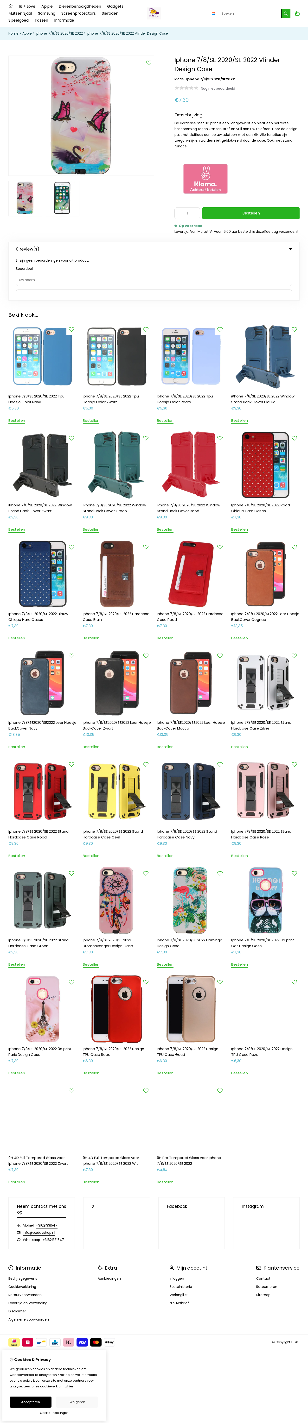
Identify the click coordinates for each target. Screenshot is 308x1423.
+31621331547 (47, 1181)
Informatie (64, 20)
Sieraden (110, 13)
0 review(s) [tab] (154, 249)
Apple (47, 6)
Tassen (41, 20)
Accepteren (30, 1402)
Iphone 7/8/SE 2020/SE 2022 (59, 33)
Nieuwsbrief (179, 1259)
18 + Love (27, 6)
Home (13, 33)
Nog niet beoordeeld (218, 88)
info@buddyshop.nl (39, 1188)
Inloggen (177, 1234)
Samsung (46, 13)
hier (70, 1386)
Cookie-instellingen (54, 1413)
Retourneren (266, 1242)
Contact (263, 1234)
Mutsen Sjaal (20, 13)
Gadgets (115, 6)
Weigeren (77, 1402)
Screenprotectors (78, 13)
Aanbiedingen (109, 1234)
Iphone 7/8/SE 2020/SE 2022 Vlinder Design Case (127, 33)
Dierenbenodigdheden (80, 6)
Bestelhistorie (181, 1242)
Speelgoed (18, 20)
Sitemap (263, 1250)
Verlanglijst (179, 1250)
